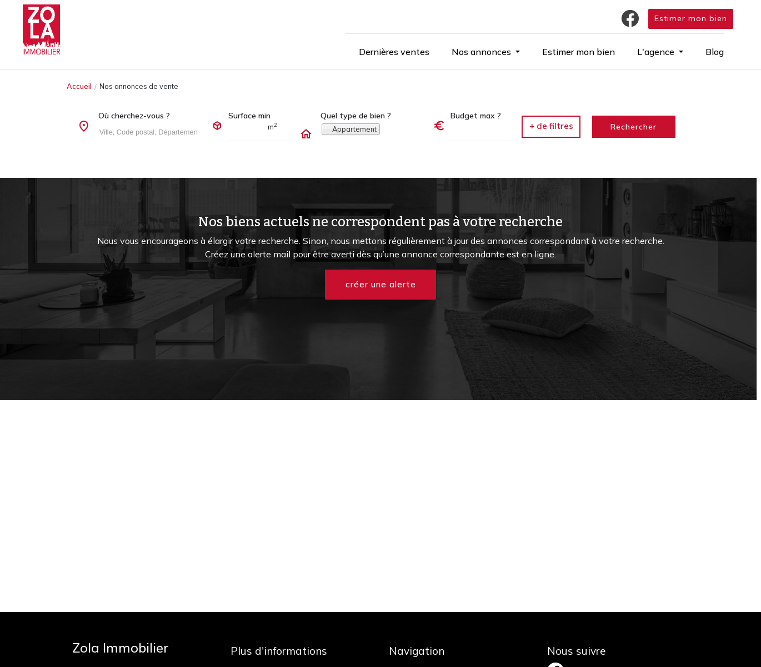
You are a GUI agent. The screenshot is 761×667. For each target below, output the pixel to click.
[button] (486, 52)
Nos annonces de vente (138, 86)
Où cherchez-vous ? (134, 116)
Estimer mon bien (690, 18)
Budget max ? (475, 116)
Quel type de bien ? (356, 116)
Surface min (249, 116)
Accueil (79, 86)
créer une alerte (380, 284)
